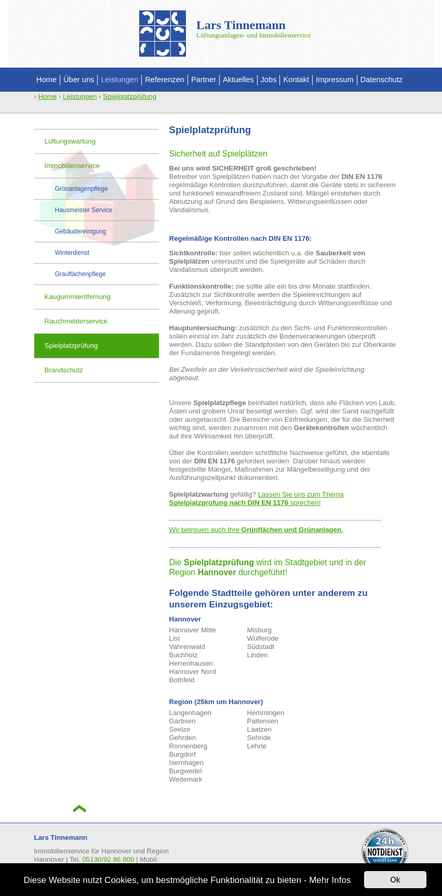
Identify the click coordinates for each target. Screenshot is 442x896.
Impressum (334, 79)
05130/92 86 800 (108, 859)
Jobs (269, 79)
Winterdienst (72, 252)
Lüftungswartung (70, 141)
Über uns (78, 79)
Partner (203, 79)
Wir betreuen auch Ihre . (256, 530)
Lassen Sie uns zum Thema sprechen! (256, 498)
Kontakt (296, 79)
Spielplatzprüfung (129, 96)
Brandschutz (64, 370)
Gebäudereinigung (80, 231)
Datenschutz (381, 79)
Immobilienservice (72, 166)
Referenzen (164, 79)
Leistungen (119, 79)
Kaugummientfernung (78, 297)
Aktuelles (238, 79)
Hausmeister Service (84, 210)
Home (46, 79)
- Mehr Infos (327, 880)
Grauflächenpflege (80, 274)
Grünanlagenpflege (81, 188)
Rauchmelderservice (76, 321)
